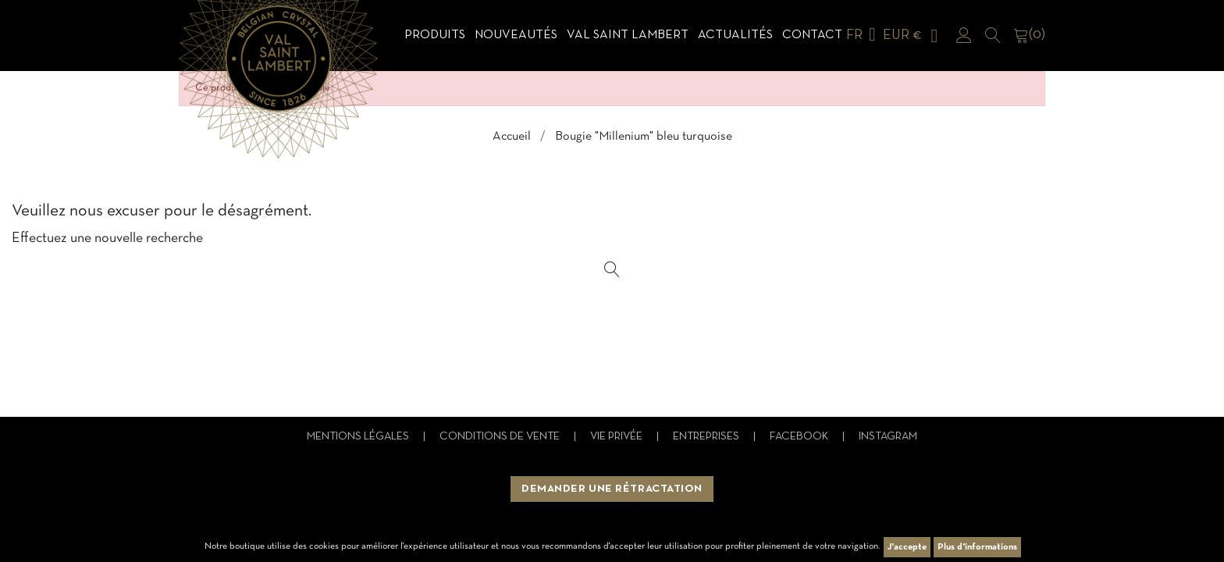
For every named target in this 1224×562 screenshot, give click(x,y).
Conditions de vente (500, 437)
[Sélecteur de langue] (863, 35)
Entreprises (707, 437)
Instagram (888, 437)
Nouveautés (516, 35)
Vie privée (617, 437)
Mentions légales (359, 437)
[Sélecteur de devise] (913, 35)
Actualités (735, 35)
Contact (812, 35)
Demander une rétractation (612, 489)
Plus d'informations (977, 547)
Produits (434, 35)
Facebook (800, 437)
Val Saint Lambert (627, 35)
